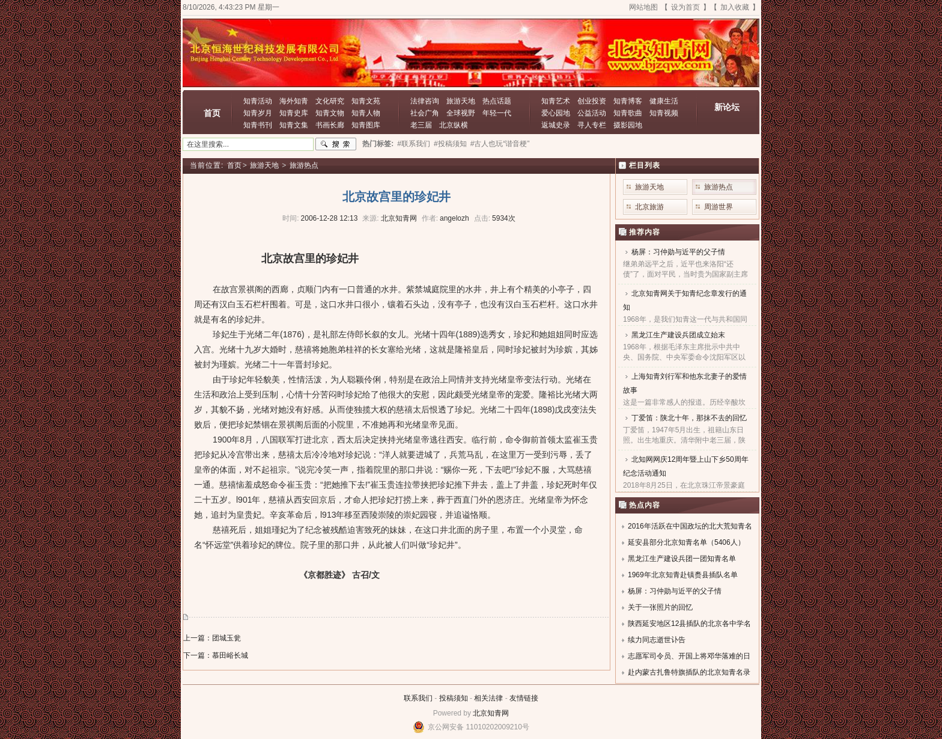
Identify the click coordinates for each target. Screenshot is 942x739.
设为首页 (685, 7)
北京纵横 (453, 125)
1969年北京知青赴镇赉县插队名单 (683, 575)
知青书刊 (257, 125)
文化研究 (329, 101)
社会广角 (424, 113)
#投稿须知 (450, 144)
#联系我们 (413, 144)
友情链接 (523, 698)
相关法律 (488, 698)
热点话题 (496, 101)
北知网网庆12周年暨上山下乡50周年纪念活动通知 (686, 466)
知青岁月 (257, 113)
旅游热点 (304, 165)
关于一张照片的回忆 (660, 607)
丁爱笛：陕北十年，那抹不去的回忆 (689, 418)
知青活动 (257, 101)
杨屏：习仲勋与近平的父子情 (678, 252)
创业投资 (591, 101)
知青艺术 (555, 101)
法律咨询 (424, 101)
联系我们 (418, 698)
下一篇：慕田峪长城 (215, 655)
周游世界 (718, 207)
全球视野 (460, 113)
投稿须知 (453, 698)
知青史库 (293, 113)
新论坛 (727, 107)
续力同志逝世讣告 (656, 640)
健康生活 (663, 101)
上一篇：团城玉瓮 (212, 638)
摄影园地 (627, 125)
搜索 (335, 144)
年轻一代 (496, 113)
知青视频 (663, 113)
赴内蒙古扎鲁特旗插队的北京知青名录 (689, 672)
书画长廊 (329, 125)
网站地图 (643, 7)
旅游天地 (460, 101)
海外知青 (293, 101)
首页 (212, 113)
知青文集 (293, 125)
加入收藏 (734, 7)
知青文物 (329, 113)
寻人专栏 (591, 125)
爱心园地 (555, 113)
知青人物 (365, 113)
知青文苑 (365, 101)
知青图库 (365, 125)
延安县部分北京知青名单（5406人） (686, 542)
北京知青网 (491, 713)
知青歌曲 (627, 113)
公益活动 (591, 113)
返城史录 (555, 125)
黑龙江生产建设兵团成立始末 (678, 335)
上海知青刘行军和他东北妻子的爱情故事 (685, 383)
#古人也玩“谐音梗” (500, 144)
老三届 (421, 125)
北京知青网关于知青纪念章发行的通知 (685, 300)
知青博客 (627, 101)
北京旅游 (649, 207)
